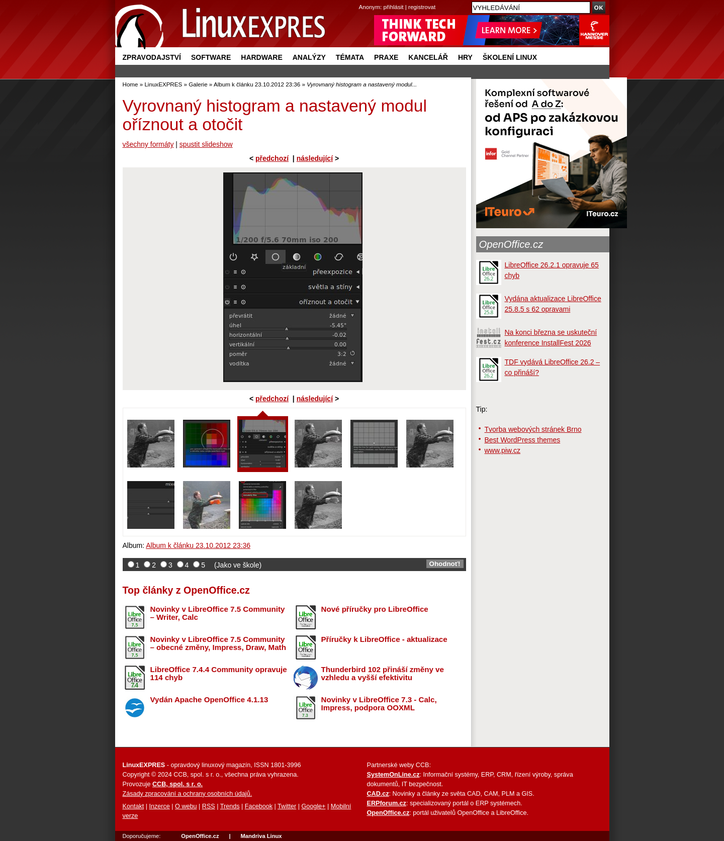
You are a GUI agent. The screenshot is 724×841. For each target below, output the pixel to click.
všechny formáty (148, 144)
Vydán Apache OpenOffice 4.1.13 (209, 699)
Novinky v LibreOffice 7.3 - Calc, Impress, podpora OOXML (379, 703)
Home (130, 84)
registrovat (421, 7)
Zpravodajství (152, 57)
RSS (208, 806)
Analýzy (309, 57)
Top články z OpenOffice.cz (186, 590)
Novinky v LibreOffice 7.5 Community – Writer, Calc (217, 613)
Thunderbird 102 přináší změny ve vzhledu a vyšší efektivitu (382, 673)
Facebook (259, 806)
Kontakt (133, 806)
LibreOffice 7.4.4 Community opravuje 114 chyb (218, 673)
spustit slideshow (206, 144)
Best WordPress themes (523, 440)
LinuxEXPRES (163, 84)
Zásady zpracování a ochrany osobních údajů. (187, 793)
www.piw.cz (503, 450)
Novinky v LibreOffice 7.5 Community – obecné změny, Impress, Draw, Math (218, 643)
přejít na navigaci (362, 0)
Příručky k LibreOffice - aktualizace (384, 639)
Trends (230, 806)
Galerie (198, 84)
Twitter (287, 806)
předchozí (272, 158)
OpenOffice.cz (511, 244)
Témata (350, 57)
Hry (465, 57)
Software (211, 57)
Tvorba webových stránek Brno (533, 429)
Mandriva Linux (261, 836)
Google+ (313, 806)
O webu (186, 806)
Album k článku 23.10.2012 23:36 (257, 84)
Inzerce (159, 806)
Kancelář (428, 57)
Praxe (386, 57)
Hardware (261, 57)
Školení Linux (510, 57)
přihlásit (394, 7)
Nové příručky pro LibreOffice (374, 609)
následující (315, 158)
